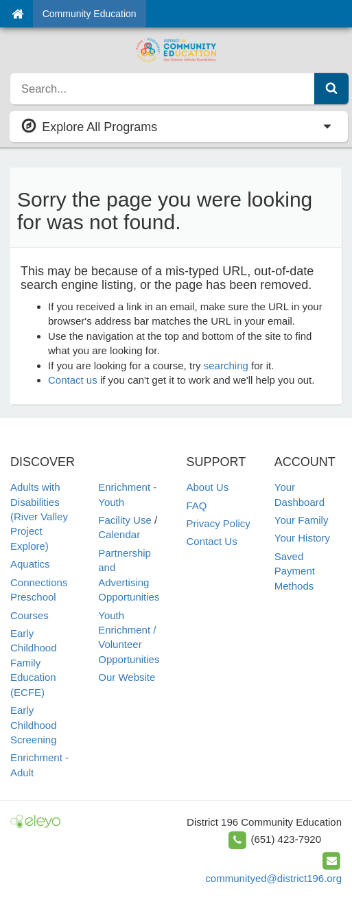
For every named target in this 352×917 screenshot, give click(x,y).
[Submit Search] (331, 88)
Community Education (90, 13)
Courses (29, 615)
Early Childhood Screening (33, 724)
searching (226, 365)
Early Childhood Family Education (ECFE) (33, 662)
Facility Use (125, 520)
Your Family (301, 520)
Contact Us (212, 541)
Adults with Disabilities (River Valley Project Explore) (39, 516)
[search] (162, 88)
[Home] (17, 13)
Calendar (119, 534)
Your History (302, 538)
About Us (208, 487)
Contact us (72, 380)
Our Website (126, 677)
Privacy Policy (218, 523)
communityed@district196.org (273, 878)
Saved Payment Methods (294, 571)
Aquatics (30, 564)
